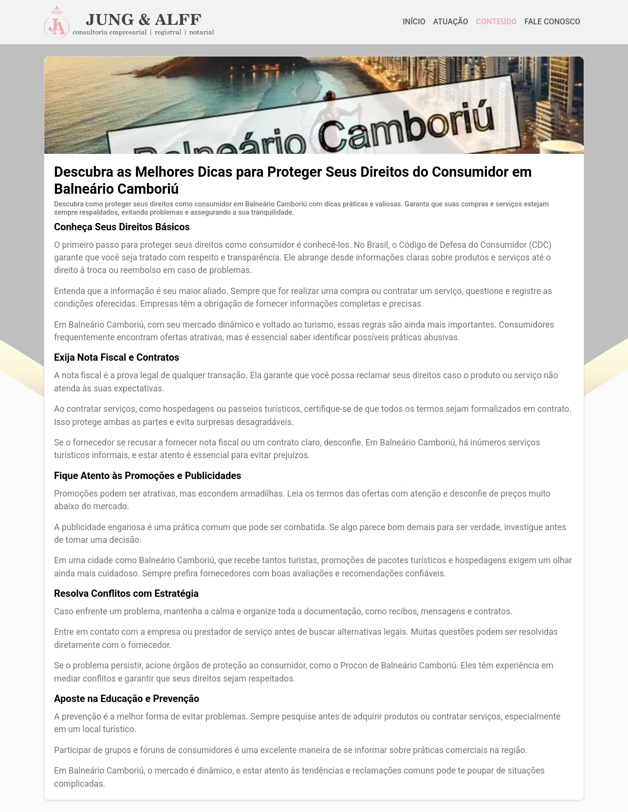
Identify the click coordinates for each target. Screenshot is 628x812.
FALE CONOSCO (552, 21)
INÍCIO (414, 21)
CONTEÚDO (496, 21)
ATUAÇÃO (450, 21)
